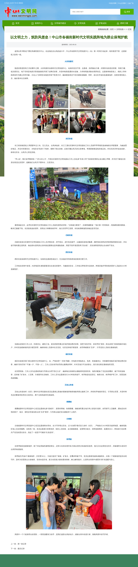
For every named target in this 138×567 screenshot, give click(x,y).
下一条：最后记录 (18, 549)
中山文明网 (122, 3)
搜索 (127, 12)
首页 (112, 29)
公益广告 (131, 3)
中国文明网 (112, 3)
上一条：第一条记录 (18, 544)
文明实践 (119, 29)
